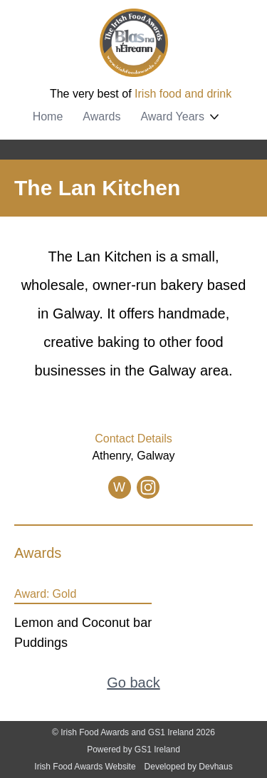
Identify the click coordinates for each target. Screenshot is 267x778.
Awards (101, 116)
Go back (133, 682)
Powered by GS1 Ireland (133, 749)
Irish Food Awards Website (84, 767)
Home (48, 116)
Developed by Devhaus (189, 767)
